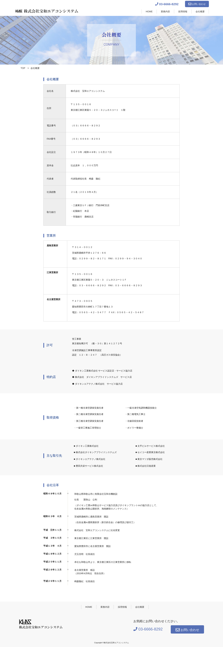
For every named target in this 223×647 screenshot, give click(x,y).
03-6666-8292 (167, 4)
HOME (149, 11)
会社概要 (200, 11)
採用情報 (182, 11)
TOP (23, 68)
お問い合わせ (197, 4)
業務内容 (165, 11)
